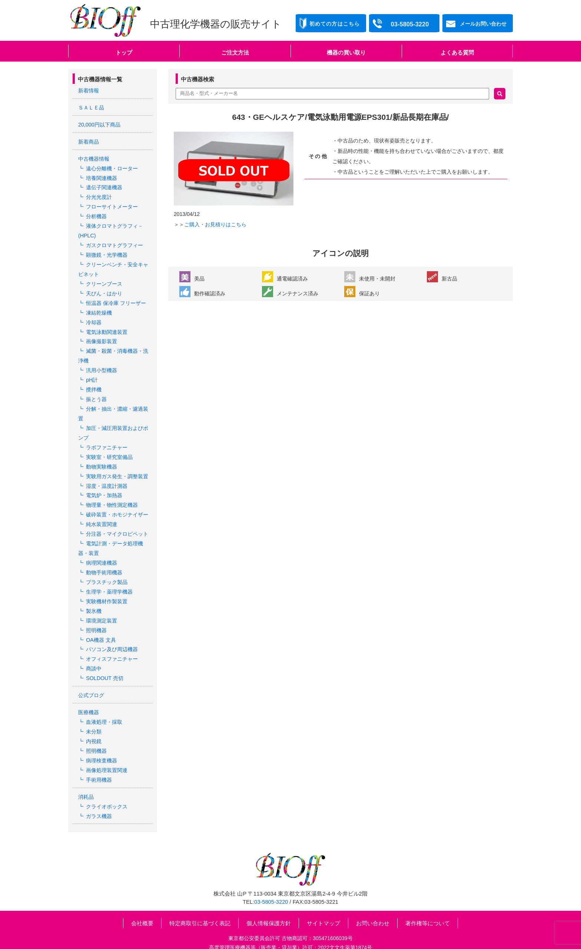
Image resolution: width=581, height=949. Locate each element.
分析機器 (96, 214)
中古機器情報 (93, 158)
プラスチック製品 (106, 569)
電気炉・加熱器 (104, 484)
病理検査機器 (101, 742)
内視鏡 (94, 724)
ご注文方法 (235, 52)
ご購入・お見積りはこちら (215, 224)
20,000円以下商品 (99, 124)
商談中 (94, 653)
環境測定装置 (101, 606)
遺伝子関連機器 (104, 185)
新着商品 (88, 141)
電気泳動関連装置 (106, 326)
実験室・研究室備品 (109, 447)
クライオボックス (106, 787)
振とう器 (96, 391)
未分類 (94, 715)
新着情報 (88, 90)
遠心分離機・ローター (112, 167)
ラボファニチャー (106, 438)
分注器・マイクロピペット (117, 522)
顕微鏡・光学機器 (106, 251)
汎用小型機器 (101, 363)
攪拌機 (94, 382)
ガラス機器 (99, 796)
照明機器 (96, 615)
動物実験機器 (101, 457)
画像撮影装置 (101, 335)
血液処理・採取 (104, 705)
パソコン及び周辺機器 (112, 634)
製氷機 (94, 597)
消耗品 (86, 778)
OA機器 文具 (101, 625)
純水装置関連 (101, 513)
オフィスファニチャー (112, 643)
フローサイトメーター (112, 204)
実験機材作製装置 (106, 587)
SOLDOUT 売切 (104, 662)
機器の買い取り (346, 52)
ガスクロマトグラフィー (114, 241)
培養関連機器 (101, 176)
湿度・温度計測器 (106, 475)
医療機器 (88, 696)
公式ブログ (91, 679)
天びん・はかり (104, 288)
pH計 (92, 372)
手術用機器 (99, 761)
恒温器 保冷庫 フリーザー (116, 298)
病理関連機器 (101, 550)
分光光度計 (99, 195)
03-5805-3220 (271, 882)
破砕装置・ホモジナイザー (117, 503)
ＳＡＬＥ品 (91, 107)
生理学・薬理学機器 (109, 578)
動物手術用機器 (104, 559)
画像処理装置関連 (106, 752)
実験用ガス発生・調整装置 (117, 466)
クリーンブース (104, 279)
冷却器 (94, 316)
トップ (124, 52)
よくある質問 (457, 52)
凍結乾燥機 (99, 307)
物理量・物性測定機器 (112, 494)
